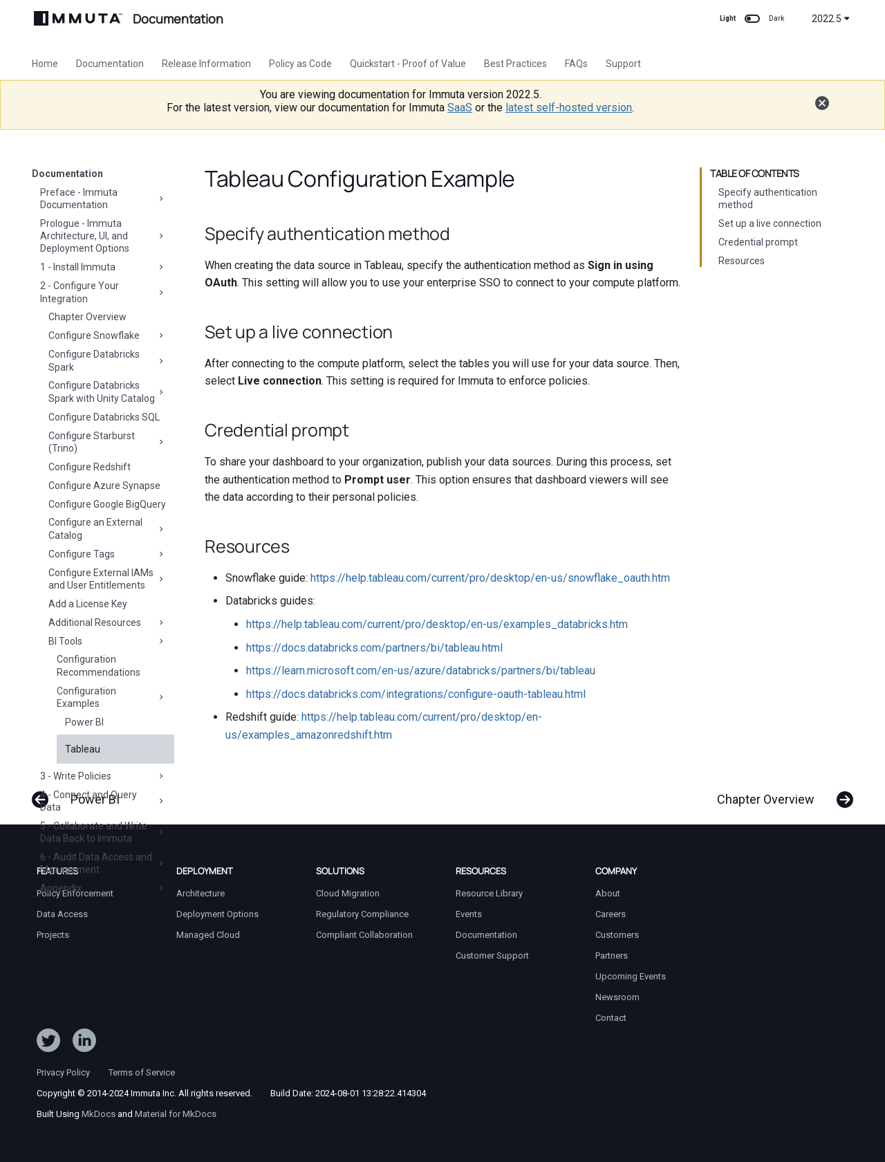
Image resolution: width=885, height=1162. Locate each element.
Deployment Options (217, 914)
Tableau (82, 749)
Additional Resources (107, 622)
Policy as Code (300, 63)
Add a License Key (87, 603)
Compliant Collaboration (364, 935)
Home (45, 63)
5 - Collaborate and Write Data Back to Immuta (103, 832)
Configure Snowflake (107, 335)
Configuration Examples (111, 697)
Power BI (84, 722)
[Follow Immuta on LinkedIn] (84, 1043)
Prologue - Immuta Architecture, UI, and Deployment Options (103, 236)
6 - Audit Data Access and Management (103, 863)
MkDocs (98, 1114)
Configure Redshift (89, 466)
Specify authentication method (767, 198)
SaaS (459, 107)
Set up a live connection (769, 223)
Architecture (200, 893)
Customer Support (492, 955)
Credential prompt (758, 242)
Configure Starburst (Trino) (107, 442)
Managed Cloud (208, 935)
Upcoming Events (630, 976)
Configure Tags (107, 554)
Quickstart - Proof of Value (408, 63)
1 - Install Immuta (103, 267)
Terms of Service (142, 1072)
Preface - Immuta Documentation (103, 198)
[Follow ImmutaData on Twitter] (48, 1043)
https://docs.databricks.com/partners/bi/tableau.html (374, 647)
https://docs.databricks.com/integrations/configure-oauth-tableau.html (416, 694)
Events (469, 914)
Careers (610, 914)
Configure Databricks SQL (104, 417)
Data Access (62, 914)
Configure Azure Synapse (104, 485)
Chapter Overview (87, 316)
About (607, 893)
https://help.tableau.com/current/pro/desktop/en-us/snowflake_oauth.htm (490, 577)
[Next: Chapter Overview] (779, 793)
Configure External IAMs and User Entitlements (107, 579)
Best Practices (515, 63)
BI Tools (107, 641)
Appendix (103, 888)
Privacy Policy (63, 1072)
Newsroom (617, 997)
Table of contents (754, 173)
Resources (741, 260)
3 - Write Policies (103, 776)
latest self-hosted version (568, 107)
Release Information (206, 63)
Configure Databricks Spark (107, 360)
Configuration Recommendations (98, 665)
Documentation (110, 63)
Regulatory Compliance (362, 914)
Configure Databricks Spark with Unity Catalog (107, 391)
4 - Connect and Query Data (103, 801)
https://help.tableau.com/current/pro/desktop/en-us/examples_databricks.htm (437, 624)
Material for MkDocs (175, 1114)
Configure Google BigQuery (107, 504)
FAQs (576, 63)
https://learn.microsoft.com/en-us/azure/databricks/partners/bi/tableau (420, 670)
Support (623, 63)
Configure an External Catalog (107, 528)
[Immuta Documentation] (78, 18)
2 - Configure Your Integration (103, 292)
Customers (617, 935)
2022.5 (831, 18)
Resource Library (489, 893)
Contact (610, 1018)
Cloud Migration (348, 893)
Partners (611, 955)
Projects (53, 935)
